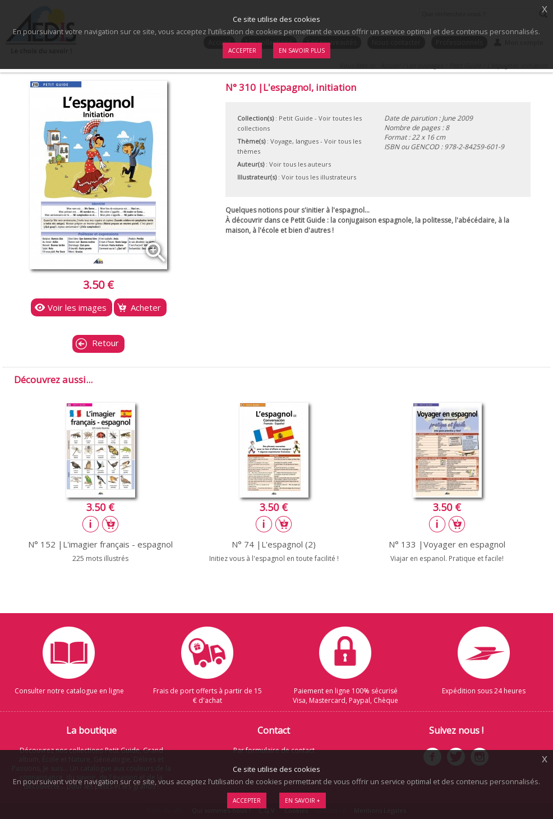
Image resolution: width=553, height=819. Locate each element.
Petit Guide (296, 118)
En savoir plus (302, 50)
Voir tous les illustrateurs (319, 177)
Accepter (247, 800)
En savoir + (302, 800)
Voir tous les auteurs (300, 164)
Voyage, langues (294, 141)
